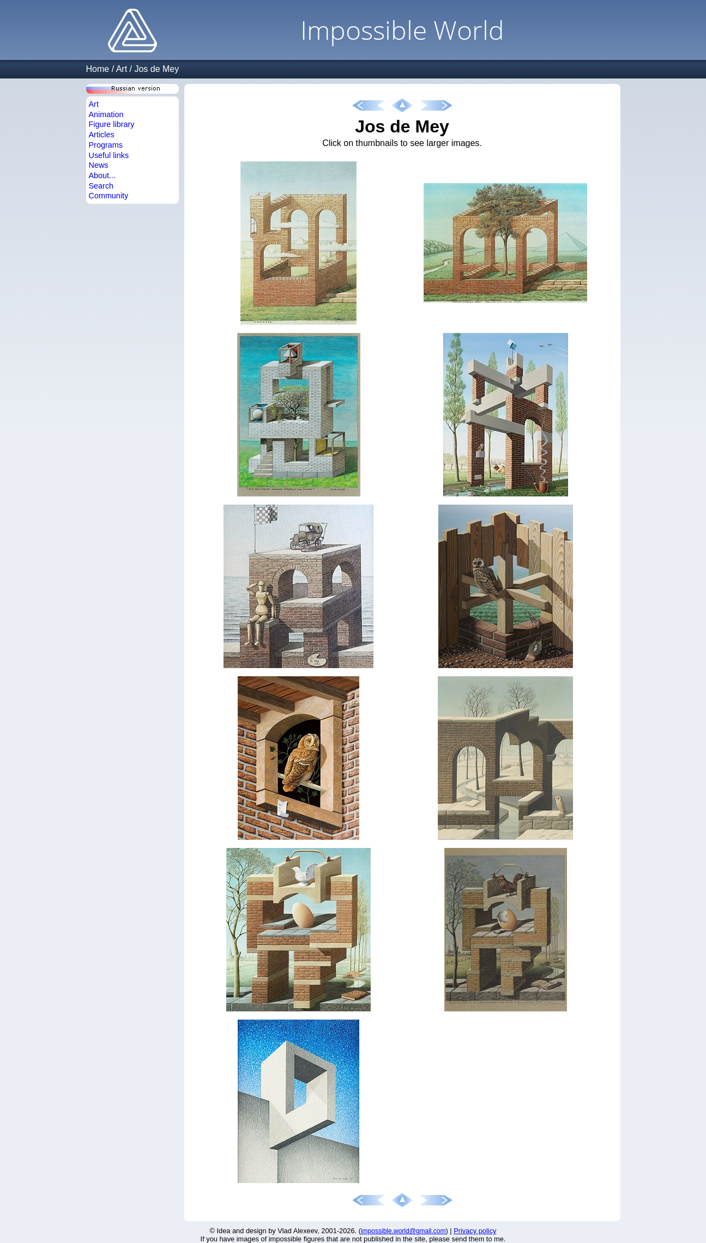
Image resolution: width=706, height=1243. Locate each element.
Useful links (109, 155)
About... (102, 175)
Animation (106, 114)
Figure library (112, 124)
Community (109, 195)
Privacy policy (475, 1231)
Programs (106, 145)
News (98, 165)
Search (101, 185)
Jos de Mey (156, 69)
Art (121, 69)
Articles (101, 134)
